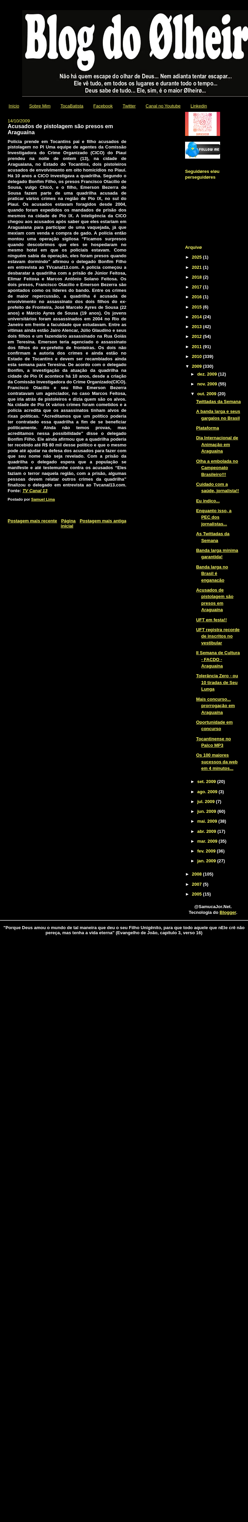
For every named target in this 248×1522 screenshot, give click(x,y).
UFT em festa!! (211, 619)
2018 (197, 277)
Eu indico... (207, 500)
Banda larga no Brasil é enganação (212, 573)
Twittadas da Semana (218, 401)
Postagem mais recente (32, 520)
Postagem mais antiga (103, 520)
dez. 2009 (207, 374)
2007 (197, 884)
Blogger (228, 912)
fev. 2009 (207, 851)
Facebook (103, 105)
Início (14, 105)
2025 (197, 257)
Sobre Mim (40, 105)
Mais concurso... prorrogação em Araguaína (215, 706)
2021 (197, 267)
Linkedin (199, 105)
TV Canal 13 (35, 490)
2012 (197, 336)
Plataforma (207, 427)
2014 (197, 316)
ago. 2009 (208, 791)
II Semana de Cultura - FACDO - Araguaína (218, 659)
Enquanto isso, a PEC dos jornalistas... (213, 517)
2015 (197, 306)
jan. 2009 (207, 860)
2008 (197, 874)
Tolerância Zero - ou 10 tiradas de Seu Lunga (217, 682)
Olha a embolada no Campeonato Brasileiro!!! (217, 468)
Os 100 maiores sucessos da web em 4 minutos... (216, 762)
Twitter (129, 105)
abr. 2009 (207, 831)
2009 (197, 366)
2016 (197, 296)
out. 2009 (207, 393)
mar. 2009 (208, 841)
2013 (197, 326)
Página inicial (68, 523)
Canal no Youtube (163, 105)
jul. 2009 (206, 801)
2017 (197, 286)
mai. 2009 (207, 821)
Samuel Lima (43, 499)
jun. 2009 (207, 811)
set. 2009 (207, 781)
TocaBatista (72, 105)
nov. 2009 (207, 383)
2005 (197, 894)
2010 (197, 356)
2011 (197, 346)
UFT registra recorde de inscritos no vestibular (217, 636)
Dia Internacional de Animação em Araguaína (217, 444)
